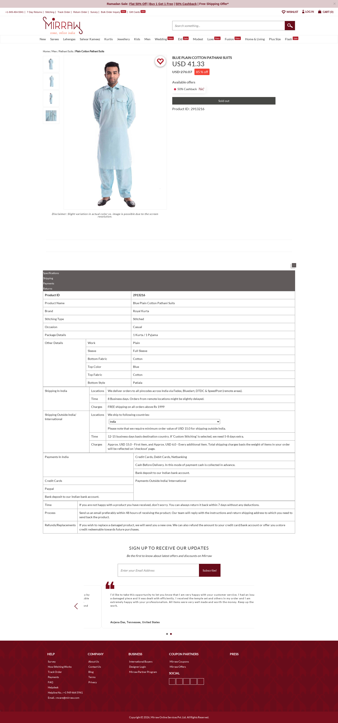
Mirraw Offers (178, 666)
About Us (93, 661)
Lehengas (69, 39)
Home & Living (255, 39)
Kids (137, 39)
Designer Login (137, 666)
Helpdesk (53, 687)
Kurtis (108, 39)
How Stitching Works (60, 666)
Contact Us (94, 666)
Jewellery (123, 39)
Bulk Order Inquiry (110, 12)
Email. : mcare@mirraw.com (63, 697)
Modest (198, 39)
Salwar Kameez (90, 39)
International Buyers (140, 661)
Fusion (233, 39)
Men (147, 39)
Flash (291, 39)
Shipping (48, 278)
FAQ (50, 682)
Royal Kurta (141, 311)
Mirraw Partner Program (143, 672)
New (43, 39)
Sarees (54, 39)
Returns (47, 288)
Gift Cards (137, 12)
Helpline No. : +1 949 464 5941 (65, 692)
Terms (91, 677)
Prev (77, 606)
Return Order (80, 12)
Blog (91, 672)
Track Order (64, 12)
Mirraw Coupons (179, 661)
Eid (183, 39)
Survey (94, 12)
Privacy (92, 682)
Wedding (164, 39)
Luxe (214, 39)
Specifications (51, 273)
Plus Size (275, 39)
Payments (48, 283)
